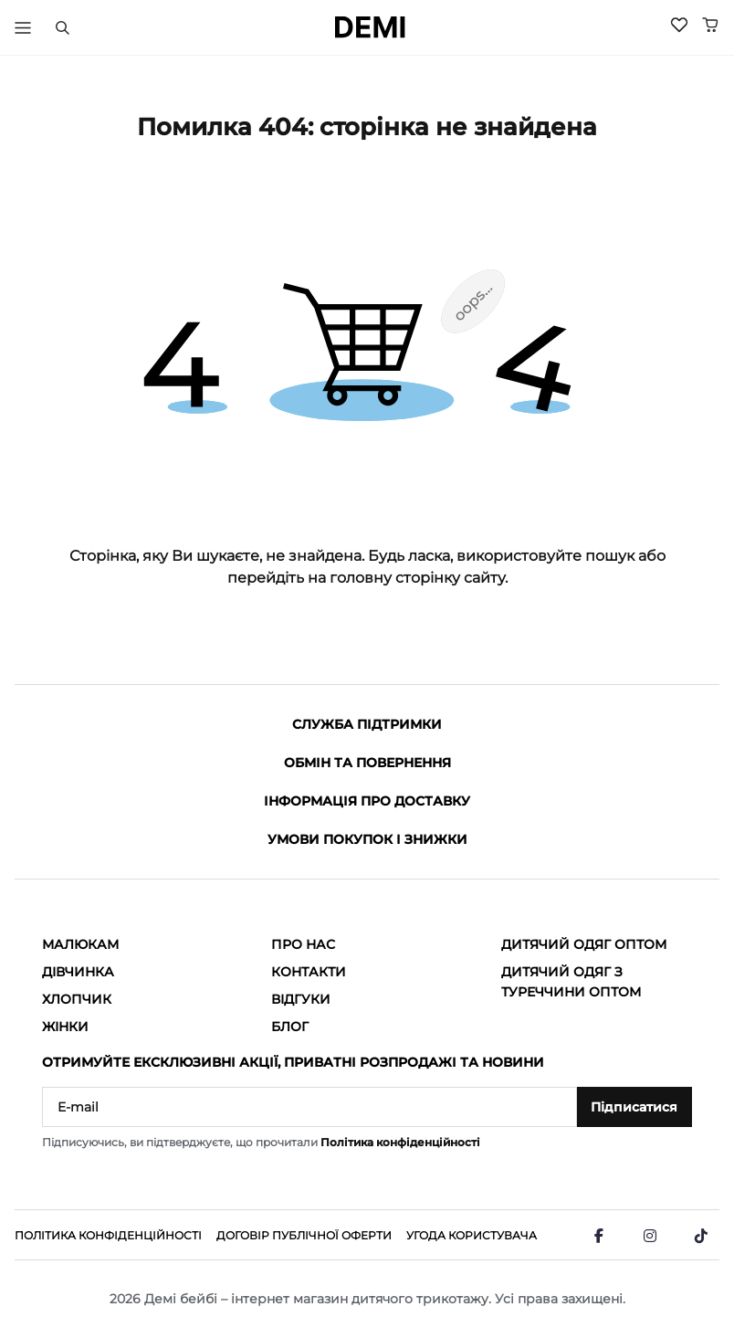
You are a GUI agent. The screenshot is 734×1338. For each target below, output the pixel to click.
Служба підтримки (367, 724)
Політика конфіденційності (400, 1142)
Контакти (308, 972)
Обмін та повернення (367, 762)
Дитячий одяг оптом (583, 944)
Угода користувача (471, 1235)
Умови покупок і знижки (367, 839)
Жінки (65, 1026)
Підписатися (634, 1107)
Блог (290, 1026)
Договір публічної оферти (304, 1235)
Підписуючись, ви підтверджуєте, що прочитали (261, 1142)
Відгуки (300, 999)
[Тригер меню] (23, 27)
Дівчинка (78, 972)
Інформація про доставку (367, 801)
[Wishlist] (679, 25)
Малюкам (80, 944)
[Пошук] (62, 27)
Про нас (303, 944)
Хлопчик (76, 999)
